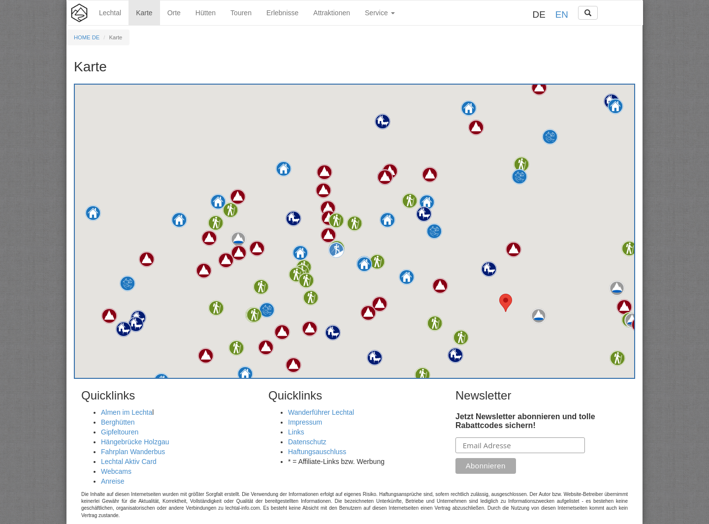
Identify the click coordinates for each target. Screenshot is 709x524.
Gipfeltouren (119, 432)
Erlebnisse (282, 13)
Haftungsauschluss (317, 452)
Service (380, 13)
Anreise (112, 481)
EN (561, 14)
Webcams (116, 471)
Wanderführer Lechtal (321, 412)
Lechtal (110, 13)
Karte (144, 13)
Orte (174, 13)
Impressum (305, 422)
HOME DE (86, 37)
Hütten (205, 13)
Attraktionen (331, 13)
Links (296, 432)
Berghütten (118, 422)
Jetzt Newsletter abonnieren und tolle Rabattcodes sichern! (525, 421)
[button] (387, 220)
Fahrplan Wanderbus (133, 452)
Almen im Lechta (126, 412)
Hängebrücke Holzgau (135, 442)
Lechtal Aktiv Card (129, 461)
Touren (241, 13)
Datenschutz (307, 442)
